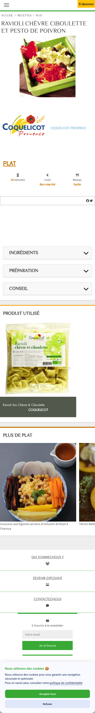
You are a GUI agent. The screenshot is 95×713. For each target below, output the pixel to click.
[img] (87, 200)
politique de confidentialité (66, 683)
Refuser (47, 703)
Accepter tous (47, 693)
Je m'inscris (47, 645)
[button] (5, 4)
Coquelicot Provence (68, 128)
